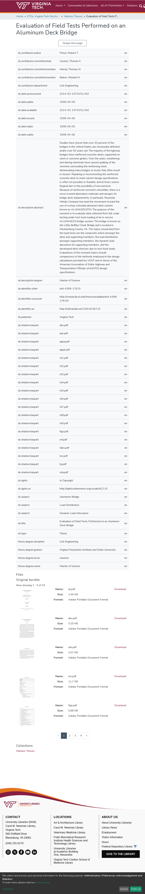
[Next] (86, 736)
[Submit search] (141, 6)
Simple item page (73, 43)
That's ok (136, 889)
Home (19, 16)
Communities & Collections (83, 5)
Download (120, 589)
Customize (7, 889)
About (59, 5)
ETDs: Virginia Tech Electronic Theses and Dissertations (43, 16)
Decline (124, 889)
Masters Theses (73, 16)
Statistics (132, 5)
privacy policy (42, 882)
